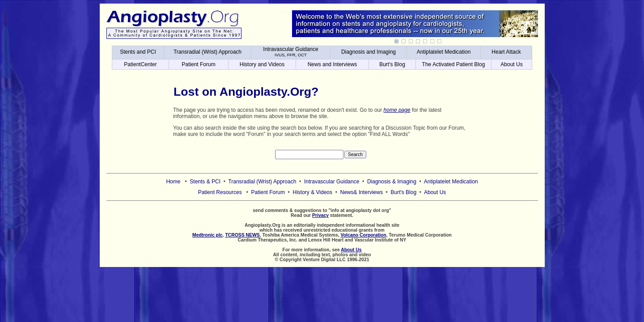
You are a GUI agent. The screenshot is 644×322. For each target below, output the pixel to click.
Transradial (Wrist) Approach (208, 52)
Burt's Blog (392, 64)
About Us (511, 64)
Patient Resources (220, 192)
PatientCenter (140, 64)
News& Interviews (361, 192)
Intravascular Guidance (290, 51)
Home (173, 181)
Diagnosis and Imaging (368, 52)
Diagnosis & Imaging (391, 181)
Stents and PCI (138, 52)
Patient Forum (198, 64)
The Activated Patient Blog (453, 64)
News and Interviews (332, 64)
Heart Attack (506, 52)
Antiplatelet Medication (444, 52)
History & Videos (312, 192)
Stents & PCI (205, 181)
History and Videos (262, 64)
